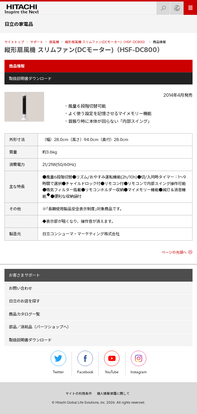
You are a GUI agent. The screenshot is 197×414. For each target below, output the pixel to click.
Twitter (58, 362)
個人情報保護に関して (113, 393)
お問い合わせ (20, 288)
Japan (175, 6)
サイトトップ (14, 42)
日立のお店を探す (24, 301)
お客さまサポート (24, 275)
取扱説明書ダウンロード (30, 78)
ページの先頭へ (174, 252)
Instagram (139, 362)
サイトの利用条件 (79, 393)
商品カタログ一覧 (24, 314)
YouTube (112, 362)
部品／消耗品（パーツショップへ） (40, 326)
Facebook (85, 362)
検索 (161, 6)
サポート (36, 42)
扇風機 (54, 42)
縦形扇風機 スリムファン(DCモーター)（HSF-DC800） (106, 42)
